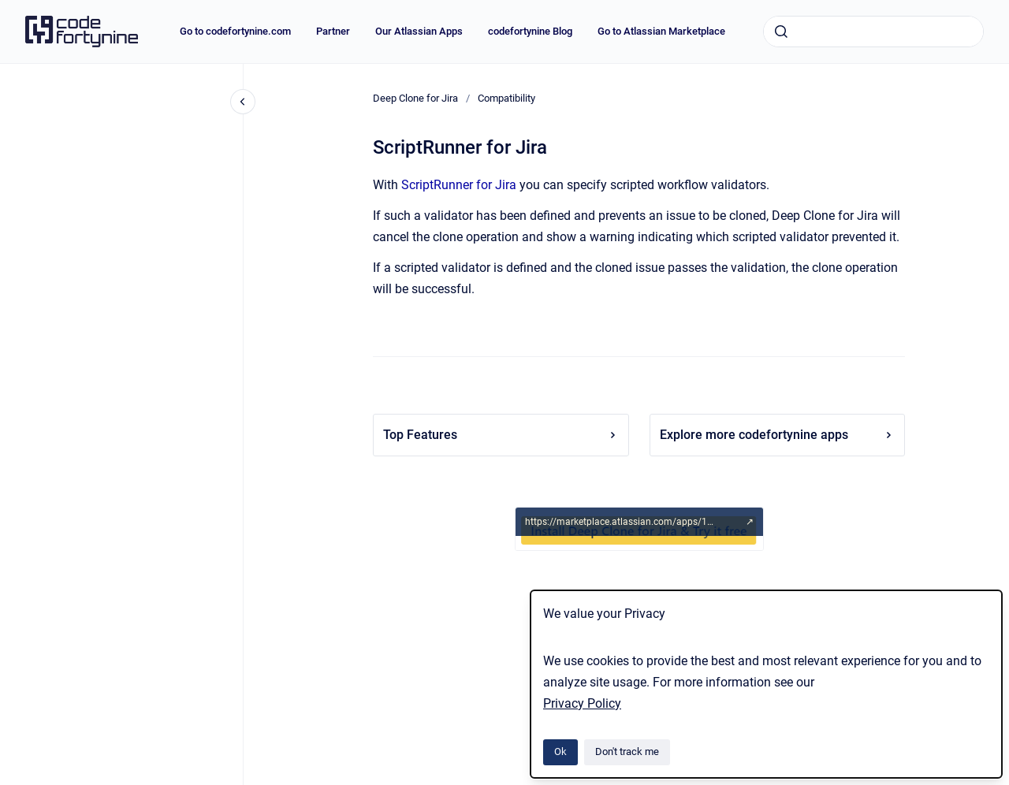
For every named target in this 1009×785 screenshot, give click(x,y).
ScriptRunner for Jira (458, 184)
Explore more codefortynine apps (777, 434)
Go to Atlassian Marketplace (661, 31)
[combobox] (873, 32)
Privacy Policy (582, 703)
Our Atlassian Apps (419, 31)
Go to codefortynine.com (235, 31)
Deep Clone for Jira (415, 98)
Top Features (501, 434)
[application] (1004, 781)
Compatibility (506, 98)
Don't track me (627, 751)
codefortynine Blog (530, 31)
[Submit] (781, 31)
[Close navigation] (242, 101)
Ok (560, 751)
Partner (333, 31)
